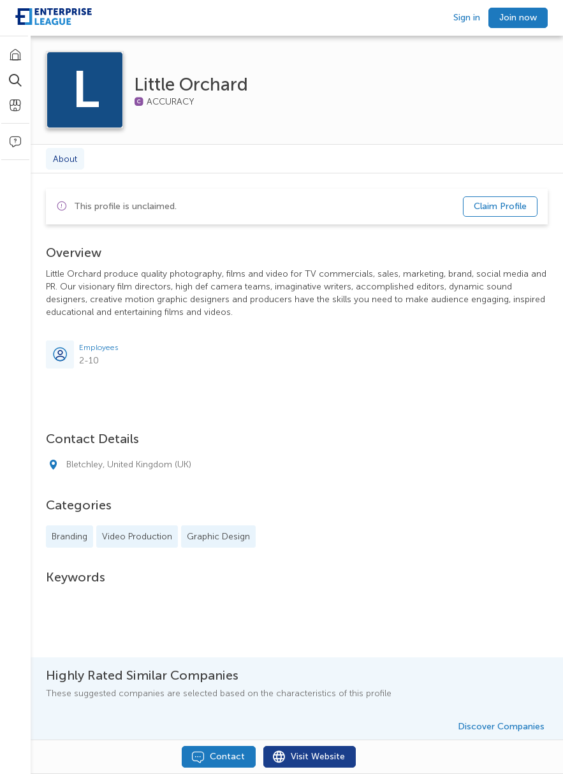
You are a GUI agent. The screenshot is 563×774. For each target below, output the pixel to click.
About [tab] (65, 159)
